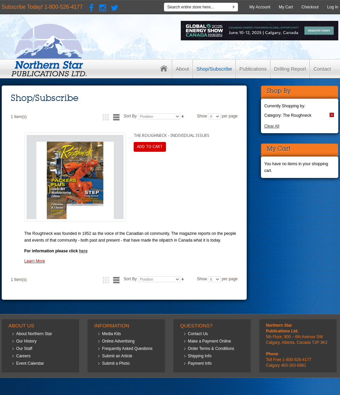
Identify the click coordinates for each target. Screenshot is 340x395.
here (83, 251)
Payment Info (200, 363)
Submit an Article (117, 356)
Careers (23, 356)
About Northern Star (34, 333)
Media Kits (111, 333)
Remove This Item (332, 115)
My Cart (286, 7)
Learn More (34, 261)
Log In (332, 7)
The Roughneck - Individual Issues (171, 135)
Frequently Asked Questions (127, 348)
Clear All (271, 126)
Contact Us (198, 333)
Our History (26, 341)
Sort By (130, 116)
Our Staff (24, 348)
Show (202, 116)
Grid (106, 117)
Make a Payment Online (209, 341)
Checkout (310, 7)
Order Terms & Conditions (211, 348)
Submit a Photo (116, 363)
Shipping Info (199, 356)
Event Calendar (30, 363)
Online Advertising (118, 341)
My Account (259, 7)
